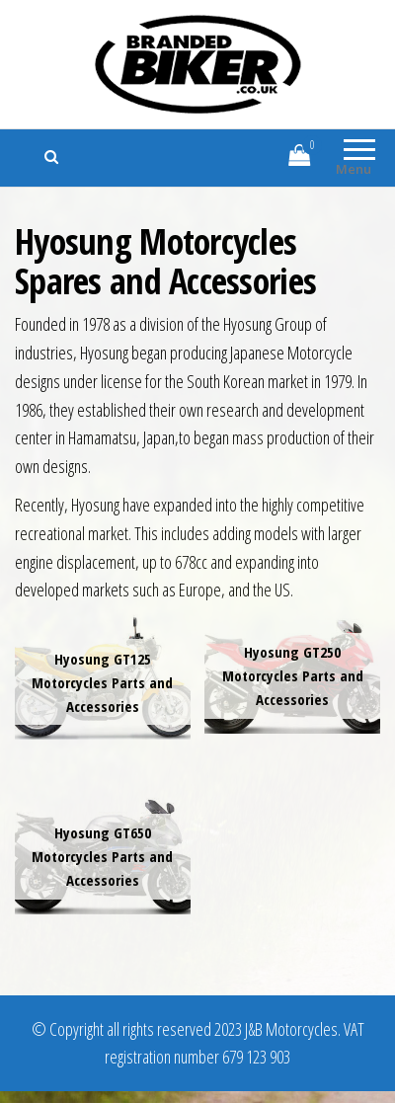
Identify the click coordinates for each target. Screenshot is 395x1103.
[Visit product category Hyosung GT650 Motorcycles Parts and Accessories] (103, 853)
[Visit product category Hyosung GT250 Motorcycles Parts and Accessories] (292, 674)
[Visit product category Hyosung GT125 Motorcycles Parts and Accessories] (103, 677)
